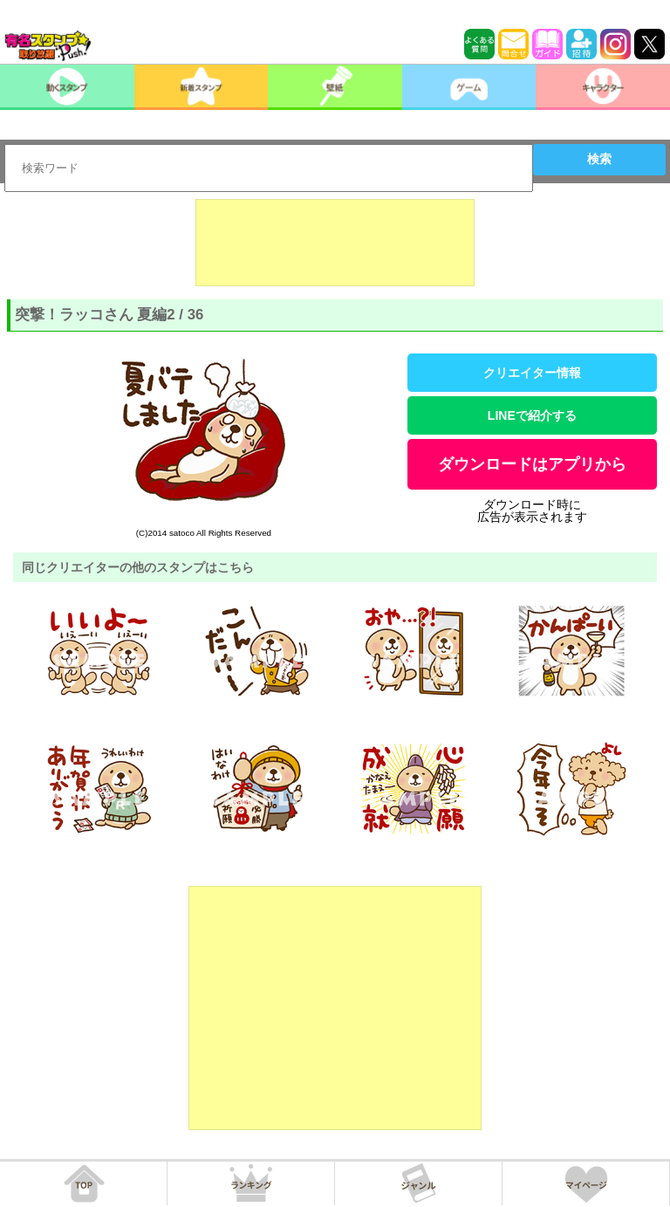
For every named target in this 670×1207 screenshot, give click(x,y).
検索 (599, 159)
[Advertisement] (335, 242)
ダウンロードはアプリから (532, 464)
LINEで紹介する (532, 415)
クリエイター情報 (532, 373)
